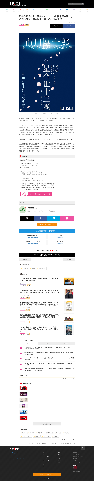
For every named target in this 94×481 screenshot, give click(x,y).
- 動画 (58, 452)
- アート (43, 462)
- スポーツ (44, 464)
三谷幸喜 (31, 433)
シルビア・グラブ (26, 436)
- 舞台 (43, 454)
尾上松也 (58, 433)
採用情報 (75, 458)
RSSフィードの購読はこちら (48, 224)
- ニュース (59, 454)
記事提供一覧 (76, 454)
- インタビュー (60, 456)
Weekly (47, 343)
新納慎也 (66, 433)
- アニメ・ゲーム (45, 460)
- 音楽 (43, 452)
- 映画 (43, 466)
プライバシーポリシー (77, 462)
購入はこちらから (40, 194)
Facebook (15, 453)
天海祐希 (55, 436)
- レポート (59, 458)
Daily (28, 343)
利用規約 (75, 460)
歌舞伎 (32, 268)
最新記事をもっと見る (68, 378)
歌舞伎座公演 (41, 268)
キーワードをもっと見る (68, 439)
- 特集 (58, 462)
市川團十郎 (24, 268)
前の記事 (23, 259)
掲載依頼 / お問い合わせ (78, 456)
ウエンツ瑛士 (46, 436)
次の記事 (70, 259)
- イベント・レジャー (46, 456)
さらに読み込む (51, 424)
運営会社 (75, 452)
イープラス (22, 443)
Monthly (66, 343)
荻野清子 (37, 436)
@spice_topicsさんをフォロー (17, 458)
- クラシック (44, 458)
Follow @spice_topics (32, 237)
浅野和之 (39, 433)
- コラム (59, 460)
